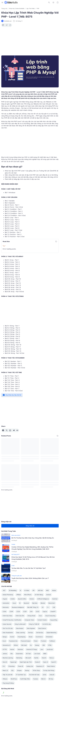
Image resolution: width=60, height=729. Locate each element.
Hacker (12, 649)
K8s (11, 653)
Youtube (35, 679)
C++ (48, 607)
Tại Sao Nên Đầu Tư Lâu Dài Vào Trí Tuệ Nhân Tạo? (29, 568)
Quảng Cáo (29, 666)
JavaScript (50, 649)
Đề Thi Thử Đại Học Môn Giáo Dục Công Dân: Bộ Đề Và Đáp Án (33, 538)
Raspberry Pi (40, 666)
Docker (12, 636)
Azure (14, 603)
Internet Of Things (31, 649)
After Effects (27, 594)
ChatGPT (53, 611)
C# (42, 607)
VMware (5, 679)
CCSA (18, 611)
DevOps (30, 632)
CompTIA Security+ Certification (12, 620)
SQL (12, 670)
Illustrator (20, 649)
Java (41, 649)
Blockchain (51, 603)
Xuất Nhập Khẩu (25, 679)
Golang (37, 645)
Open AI (45, 662)
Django (5, 636)
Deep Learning (20, 632)
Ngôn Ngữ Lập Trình (26, 662)
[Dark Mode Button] (53, 2)
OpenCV (53, 662)
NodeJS (37, 662)
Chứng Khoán (31, 615)
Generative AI (6, 645)
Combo (13, 544)
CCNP (11, 611)
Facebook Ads (13, 641)
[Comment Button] (3, 25)
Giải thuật (24, 645)
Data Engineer (31, 628)
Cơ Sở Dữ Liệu (46, 624)
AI (20, 590)
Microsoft (28, 658)
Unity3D (52, 674)
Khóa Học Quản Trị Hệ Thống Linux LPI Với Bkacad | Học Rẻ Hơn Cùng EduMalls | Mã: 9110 (33, 558)
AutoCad (54, 599)
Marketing (19, 658)
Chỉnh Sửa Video (7, 615)
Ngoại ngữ (13, 662)
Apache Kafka (22, 599)
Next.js (52, 658)
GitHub (16, 645)
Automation (6, 603)
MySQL (36, 658)
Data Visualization (8, 632)
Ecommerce (39, 636)
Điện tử (43, 679)
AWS (47, 590)
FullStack (52, 641)
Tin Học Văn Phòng (48, 670)
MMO (44, 653)
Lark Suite (37, 653)
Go (31, 645)
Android (48, 594)
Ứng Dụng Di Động (8, 683)
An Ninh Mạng (39, 594)
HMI (43, 645)
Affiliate (18, 594)
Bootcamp (6, 607)
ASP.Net (40, 590)
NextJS (5, 662)
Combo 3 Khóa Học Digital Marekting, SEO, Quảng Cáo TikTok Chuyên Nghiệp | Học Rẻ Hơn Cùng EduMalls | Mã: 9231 (32, 548)
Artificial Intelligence (43, 599)
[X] (6, 430)
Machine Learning (8, 658)
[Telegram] (14, 430)
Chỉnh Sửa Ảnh (20, 615)
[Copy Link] (17, 430)
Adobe (54, 590)
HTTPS (5, 649)
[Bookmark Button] (57, 2)
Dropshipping (21, 636)
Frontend (43, 641)
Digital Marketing (51, 632)
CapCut (45, 611)
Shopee (19, 670)
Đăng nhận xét (30, 526)
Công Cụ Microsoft (20, 624)
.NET (4, 590)
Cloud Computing (50, 615)
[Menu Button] (2, 2)
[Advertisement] (30, 41)
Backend (26, 603)
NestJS (44, 658)
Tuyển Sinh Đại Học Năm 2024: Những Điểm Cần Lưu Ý (30, 578)
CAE (54, 607)
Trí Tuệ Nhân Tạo (21, 674)
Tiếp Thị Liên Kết (7, 674)
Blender (43, 603)
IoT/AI (13, 565)
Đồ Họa (51, 679)
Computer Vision (29, 620)
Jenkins (5, 653)
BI (19, 603)
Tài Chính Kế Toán (34, 674)
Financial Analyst (25, 641)
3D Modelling (12, 590)
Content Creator (42, 620)
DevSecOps (39, 632)
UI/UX (44, 674)
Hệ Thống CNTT (16, 554)
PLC (4, 666)
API (33, 590)
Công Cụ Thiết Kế (34, 624)
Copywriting (53, 620)
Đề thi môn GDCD (16, 535)
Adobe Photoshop (8, 594)
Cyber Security (7, 624)
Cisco (40, 615)
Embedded (49, 636)
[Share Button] (10, 25)
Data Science (42, 628)
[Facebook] (3, 430)
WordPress (14, 679)
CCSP (25, 611)
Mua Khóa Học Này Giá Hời (12, 395)
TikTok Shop (36, 670)
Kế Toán (28, 653)
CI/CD (37, 611)
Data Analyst (19, 628)
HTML (50, 645)
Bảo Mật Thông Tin (32, 607)
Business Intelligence (18, 607)
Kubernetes (19, 653)
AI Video (26, 590)
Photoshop (11, 666)
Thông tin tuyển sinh (17, 575)
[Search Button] (49, 2)
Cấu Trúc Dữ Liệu (8, 628)
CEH (31, 611)
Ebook (30, 636)
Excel (4, 641)
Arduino (32, 599)
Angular (5, 599)
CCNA (4, 611)
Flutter (36, 641)
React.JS (5, 670)
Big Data (34, 603)
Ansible (12, 599)
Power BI (20, 666)
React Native (51, 666)
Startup (27, 670)
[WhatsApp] (10, 430)
